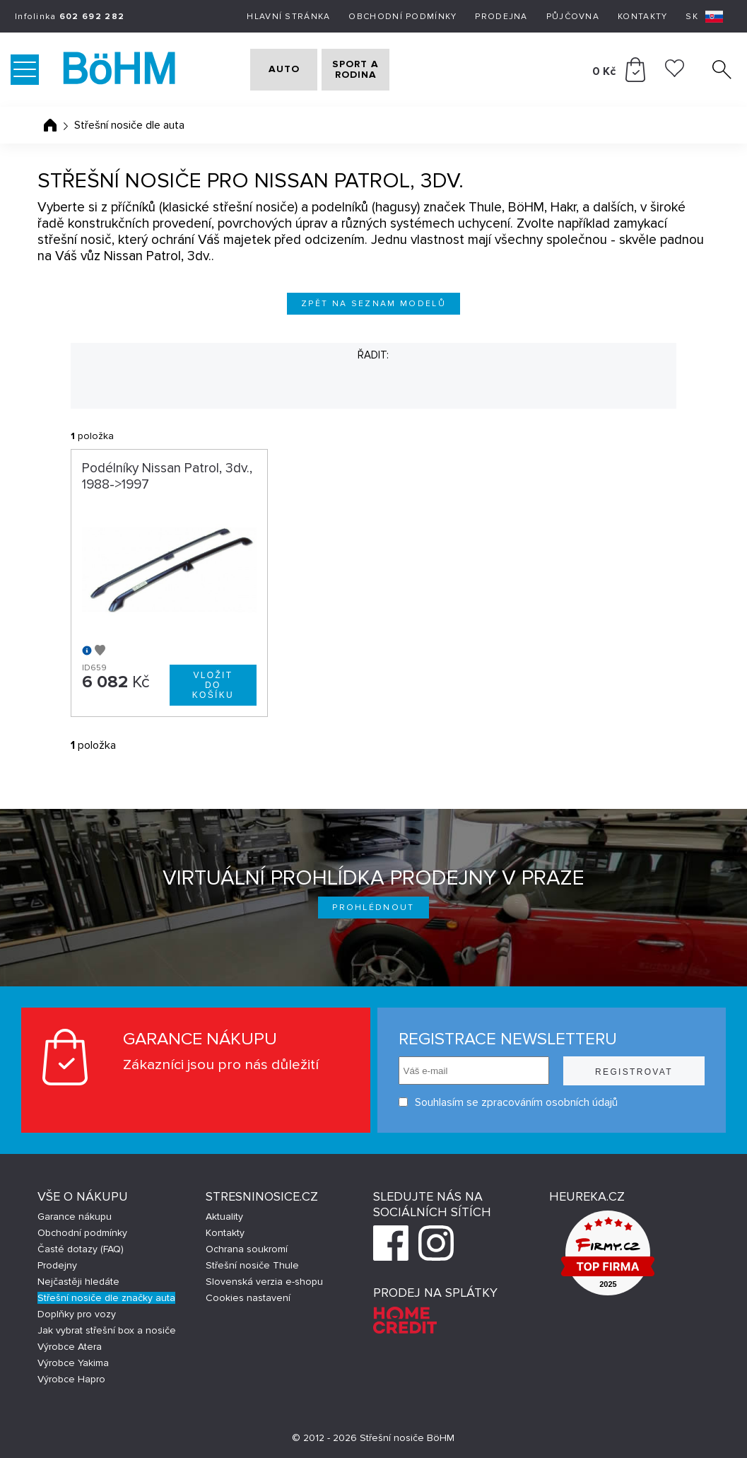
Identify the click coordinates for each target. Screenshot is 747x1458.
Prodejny (57, 1265)
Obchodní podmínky (402, 16)
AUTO (274, 70)
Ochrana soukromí (247, 1249)
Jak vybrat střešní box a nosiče (106, 1330)
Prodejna (501, 16)
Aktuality (224, 1217)
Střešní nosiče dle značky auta (106, 1298)
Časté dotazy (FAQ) (80, 1249)
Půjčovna (572, 16)
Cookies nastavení (248, 1298)
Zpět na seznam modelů (373, 303)
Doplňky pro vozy (76, 1314)
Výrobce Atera (69, 1347)
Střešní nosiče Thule (252, 1265)
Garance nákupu (74, 1217)
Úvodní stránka (50, 125)
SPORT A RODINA (385, 70)
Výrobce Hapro (71, 1379)
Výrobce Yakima (73, 1363)
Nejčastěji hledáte (78, 1282)
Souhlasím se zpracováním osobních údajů (508, 1102)
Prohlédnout (373, 907)
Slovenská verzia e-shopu (264, 1282)
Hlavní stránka (288, 16)
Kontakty (642, 16)
